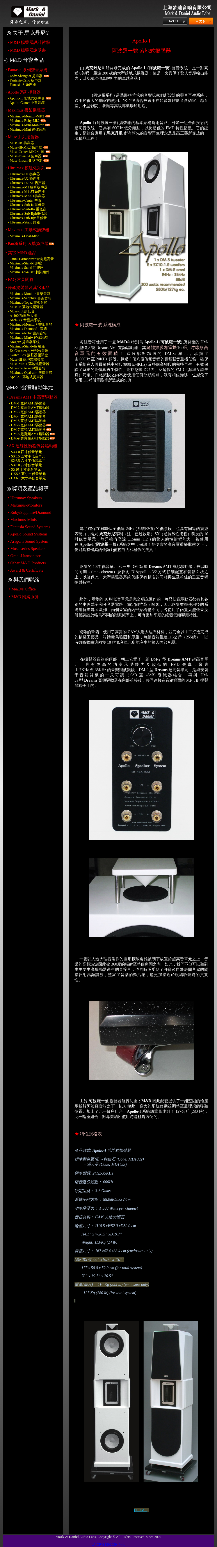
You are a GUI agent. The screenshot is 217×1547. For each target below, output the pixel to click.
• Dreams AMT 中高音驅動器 (32, 397)
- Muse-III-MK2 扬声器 (25, 147)
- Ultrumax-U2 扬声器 (24, 178)
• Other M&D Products (27, 563)
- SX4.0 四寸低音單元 (25, 452)
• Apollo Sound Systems (28, 534)
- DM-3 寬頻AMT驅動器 (27, 412)
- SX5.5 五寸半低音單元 (27, 456)
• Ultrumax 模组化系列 (25, 168)
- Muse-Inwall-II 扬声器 (25, 160)
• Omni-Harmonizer (24, 555)
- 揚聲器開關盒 (28, 355)
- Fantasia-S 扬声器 (22, 85)
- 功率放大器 (22, 315)
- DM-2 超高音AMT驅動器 (29, 407)
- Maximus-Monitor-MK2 (26, 116)
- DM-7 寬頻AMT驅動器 (27, 429)
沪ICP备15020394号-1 (108, 1544)
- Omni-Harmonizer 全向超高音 (31, 259)
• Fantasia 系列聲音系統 (26, 69)
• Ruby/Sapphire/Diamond (29, 512)
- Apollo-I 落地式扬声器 (26, 377)
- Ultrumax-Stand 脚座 (24, 222)
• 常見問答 (19, 279)
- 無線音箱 (30, 372)
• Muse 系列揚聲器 (22, 137)
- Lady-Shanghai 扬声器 (25, 76)
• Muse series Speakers (27, 548)
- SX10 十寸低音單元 (25, 469)
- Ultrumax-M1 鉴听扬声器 (28, 187)
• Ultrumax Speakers (25, 498)
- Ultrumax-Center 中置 (25, 200)
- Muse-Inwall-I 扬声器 (24, 156)
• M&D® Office (22, 589)
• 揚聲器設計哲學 (29, 42)
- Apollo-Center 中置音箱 (26, 103)
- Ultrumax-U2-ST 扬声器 (26, 183)
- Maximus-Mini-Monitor (26, 125)
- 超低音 (21, 311)
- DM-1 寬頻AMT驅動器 (27, 403)
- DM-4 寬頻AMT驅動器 (27, 416)
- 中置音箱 (27, 368)
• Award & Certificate (25, 570)
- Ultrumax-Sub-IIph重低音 (27, 213)
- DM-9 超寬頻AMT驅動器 (29, 438)
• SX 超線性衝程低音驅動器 (32, 445)
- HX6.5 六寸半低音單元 (27, 478)
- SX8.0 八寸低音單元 (25, 465)
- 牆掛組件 (29, 272)
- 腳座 (26, 267)
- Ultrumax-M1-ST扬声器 (26, 191)
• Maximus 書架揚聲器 (25, 110)
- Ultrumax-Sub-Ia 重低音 (26, 205)
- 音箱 (27, 329)
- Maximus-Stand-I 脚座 (25, 263)
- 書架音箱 (29, 294)
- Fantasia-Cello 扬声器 (25, 80)
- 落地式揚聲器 (25, 307)
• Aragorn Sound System (28, 541)
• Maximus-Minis (22, 519)
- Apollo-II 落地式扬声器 (26, 98)
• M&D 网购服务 (24, 596)
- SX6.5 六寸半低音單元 (27, 461)
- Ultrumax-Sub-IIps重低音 (27, 218)
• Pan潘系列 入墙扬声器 (26, 243)
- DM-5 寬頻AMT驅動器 (27, 421)
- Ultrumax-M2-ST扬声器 (26, 196)
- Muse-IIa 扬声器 (21, 143)
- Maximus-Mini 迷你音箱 (27, 129)
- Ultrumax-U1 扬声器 (24, 174)
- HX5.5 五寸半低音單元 (27, 474)
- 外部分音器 (28, 351)
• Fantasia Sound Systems (29, 527)
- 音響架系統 (24, 320)
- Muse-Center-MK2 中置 (26, 152)
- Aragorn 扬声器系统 (24, 342)
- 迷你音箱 (28, 337)
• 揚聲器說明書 (27, 50)
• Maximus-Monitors (25, 505)
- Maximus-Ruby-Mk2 (23, 120)
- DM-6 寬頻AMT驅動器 (27, 425)
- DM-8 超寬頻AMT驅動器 (29, 434)
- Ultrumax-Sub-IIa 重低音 (27, 209)
